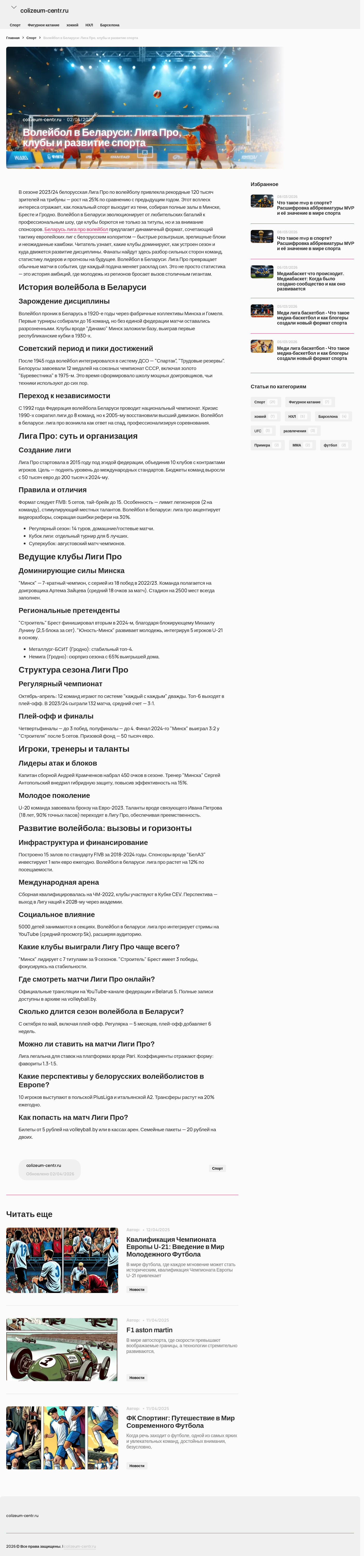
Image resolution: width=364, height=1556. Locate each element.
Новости (137, 1289)
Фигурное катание (43, 24)
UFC (263, 431)
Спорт (15, 24)
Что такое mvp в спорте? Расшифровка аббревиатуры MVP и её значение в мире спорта (315, 208)
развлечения (300, 431)
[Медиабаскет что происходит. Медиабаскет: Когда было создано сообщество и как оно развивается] (262, 276)
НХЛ (89, 24)
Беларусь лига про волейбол (76, 229)
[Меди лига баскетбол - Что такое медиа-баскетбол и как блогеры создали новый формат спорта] (262, 315)
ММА (302, 445)
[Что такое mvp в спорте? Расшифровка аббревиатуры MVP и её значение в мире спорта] (262, 206)
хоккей (72, 24)
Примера (267, 445)
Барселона (109, 24)
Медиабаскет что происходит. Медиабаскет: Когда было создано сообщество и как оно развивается (311, 281)
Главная (13, 37)
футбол (336, 445)
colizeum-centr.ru (80, 1546)
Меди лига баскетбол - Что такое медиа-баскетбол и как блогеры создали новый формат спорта (313, 318)
